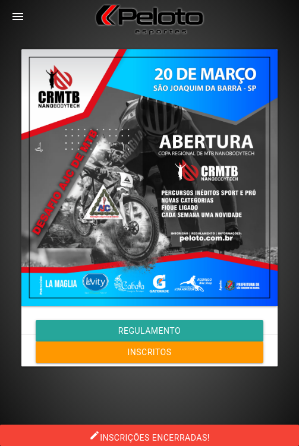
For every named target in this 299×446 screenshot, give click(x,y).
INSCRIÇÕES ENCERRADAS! (149, 435)
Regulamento (149, 331)
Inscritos (149, 352)
